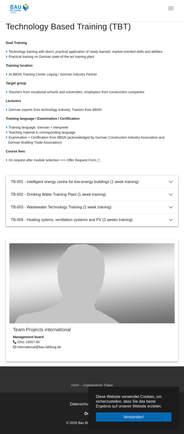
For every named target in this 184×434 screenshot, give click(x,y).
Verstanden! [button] (133, 417)
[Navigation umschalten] (170, 8)
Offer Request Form (81, 160)
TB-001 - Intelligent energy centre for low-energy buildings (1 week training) (75, 182)
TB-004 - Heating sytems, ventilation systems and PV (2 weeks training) (72, 220)
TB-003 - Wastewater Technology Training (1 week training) (61, 207)
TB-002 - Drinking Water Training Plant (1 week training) (58, 194)
